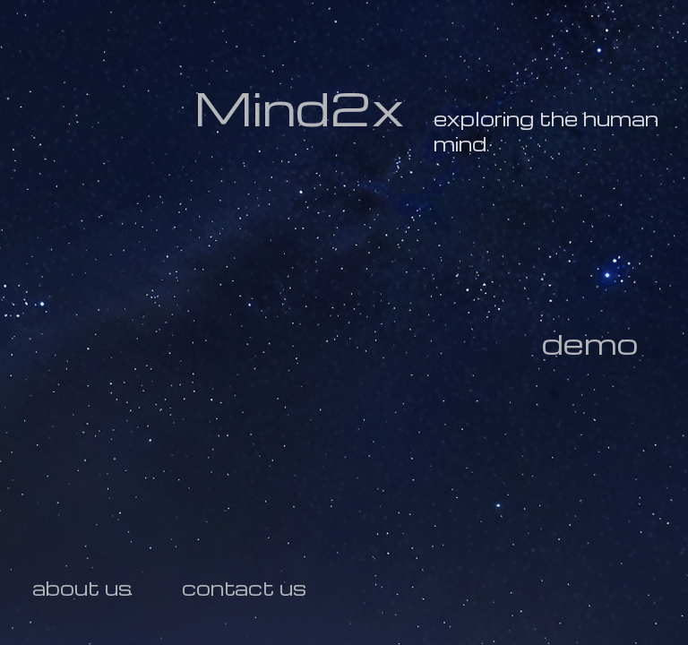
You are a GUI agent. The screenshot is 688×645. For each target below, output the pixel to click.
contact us (244, 587)
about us (82, 587)
